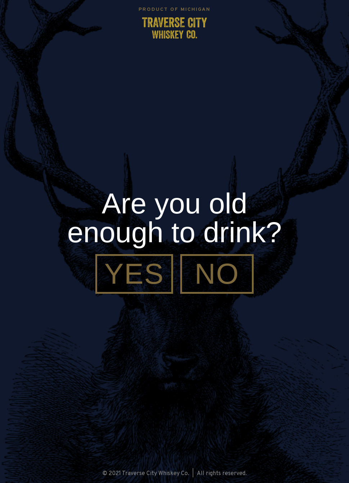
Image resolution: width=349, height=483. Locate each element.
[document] (174, 241)
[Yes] (134, 274)
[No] (217, 274)
